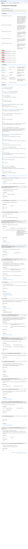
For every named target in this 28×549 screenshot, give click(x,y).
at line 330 (25, 298)
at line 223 (25, 220)
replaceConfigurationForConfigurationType (7, 134)
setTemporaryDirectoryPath (5, 91)
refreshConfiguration (4, 162)
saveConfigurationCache (5, 152)
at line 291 (25, 258)
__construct (3, 87)
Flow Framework (3, 1)
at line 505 (25, 427)
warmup (3, 122)
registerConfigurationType (5, 104)
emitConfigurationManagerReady (6, 109)
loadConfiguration (4, 127)
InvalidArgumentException (6, 242)
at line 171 (25, 177)
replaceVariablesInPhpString (6, 166)
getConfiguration (4, 113)
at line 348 (25, 314)
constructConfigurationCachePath (6, 171)
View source (11, 8)
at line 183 (25, 186)
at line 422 (25, 378)
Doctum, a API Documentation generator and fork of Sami (20, 452)
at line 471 (25, 401)
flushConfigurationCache (5, 143)
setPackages (3, 95)
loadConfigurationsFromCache (6, 139)
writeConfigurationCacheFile (6, 157)
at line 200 (25, 200)
